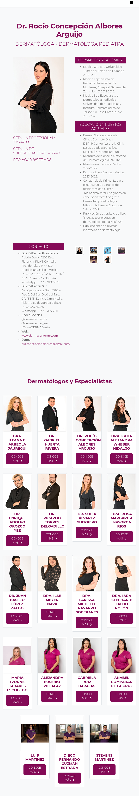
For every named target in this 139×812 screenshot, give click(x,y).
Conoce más (17, 458)
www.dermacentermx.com (40, 335)
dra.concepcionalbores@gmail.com (45, 344)
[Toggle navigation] (131, 3)
